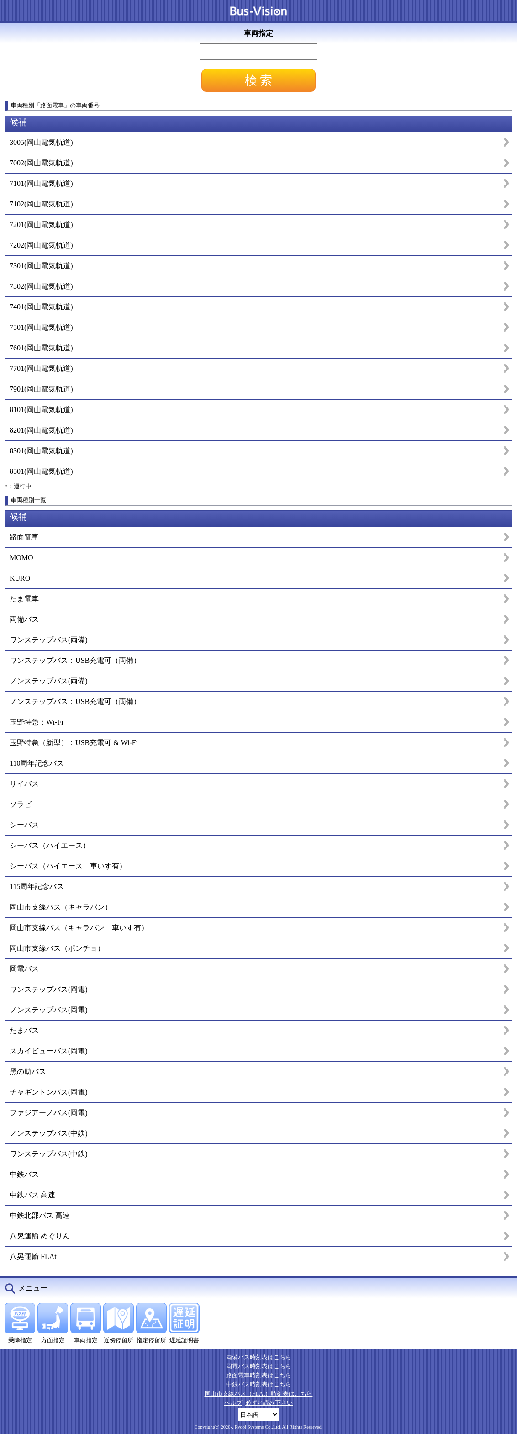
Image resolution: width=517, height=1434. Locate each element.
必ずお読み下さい (269, 1402)
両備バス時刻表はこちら (258, 1357)
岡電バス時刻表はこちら (258, 1366)
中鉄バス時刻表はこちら (258, 1384)
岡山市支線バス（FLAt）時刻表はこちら (259, 1393)
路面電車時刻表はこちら (258, 1375)
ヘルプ (233, 1402)
